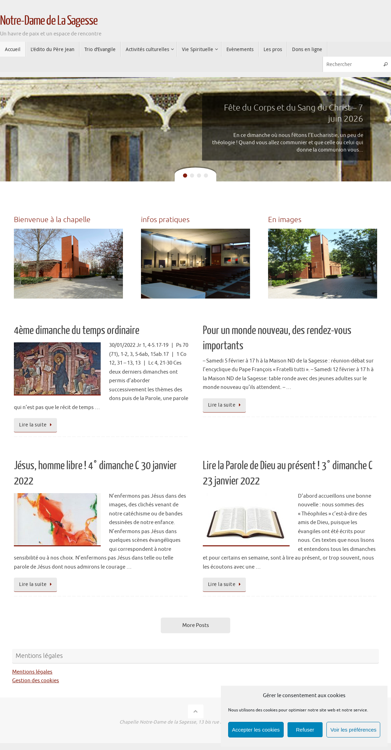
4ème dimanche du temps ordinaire (76, 330)
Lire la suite (36, 425)
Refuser (305, 730)
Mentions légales (32, 672)
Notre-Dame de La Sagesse (49, 21)
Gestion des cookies (35, 680)
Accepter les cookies (256, 730)
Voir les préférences (353, 730)
